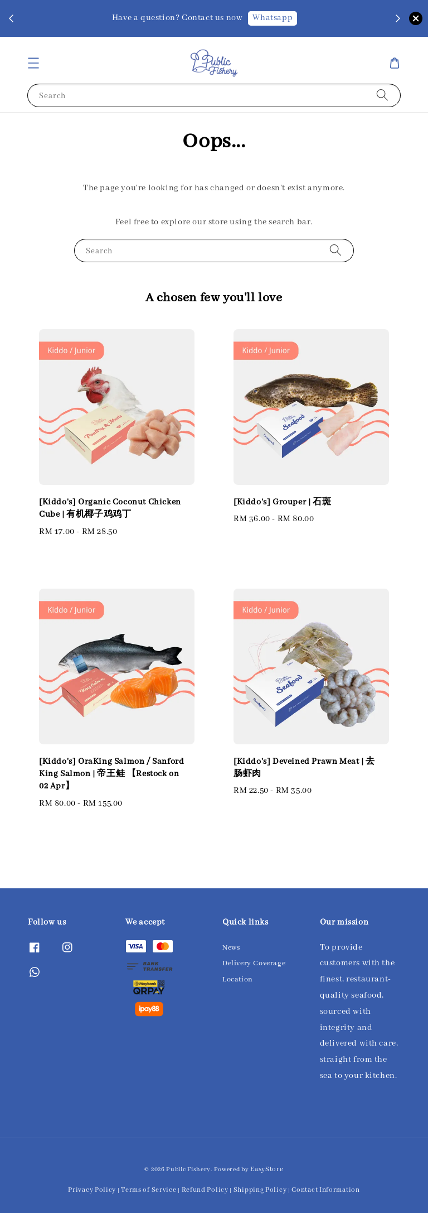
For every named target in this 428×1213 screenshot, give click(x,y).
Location (237, 979)
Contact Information (325, 1190)
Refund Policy (205, 1190)
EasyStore (266, 1169)
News (231, 947)
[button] (33, 63)
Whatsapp (272, 18)
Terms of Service (148, 1190)
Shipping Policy (260, 1190)
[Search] (382, 95)
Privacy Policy (92, 1190)
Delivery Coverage (253, 963)
